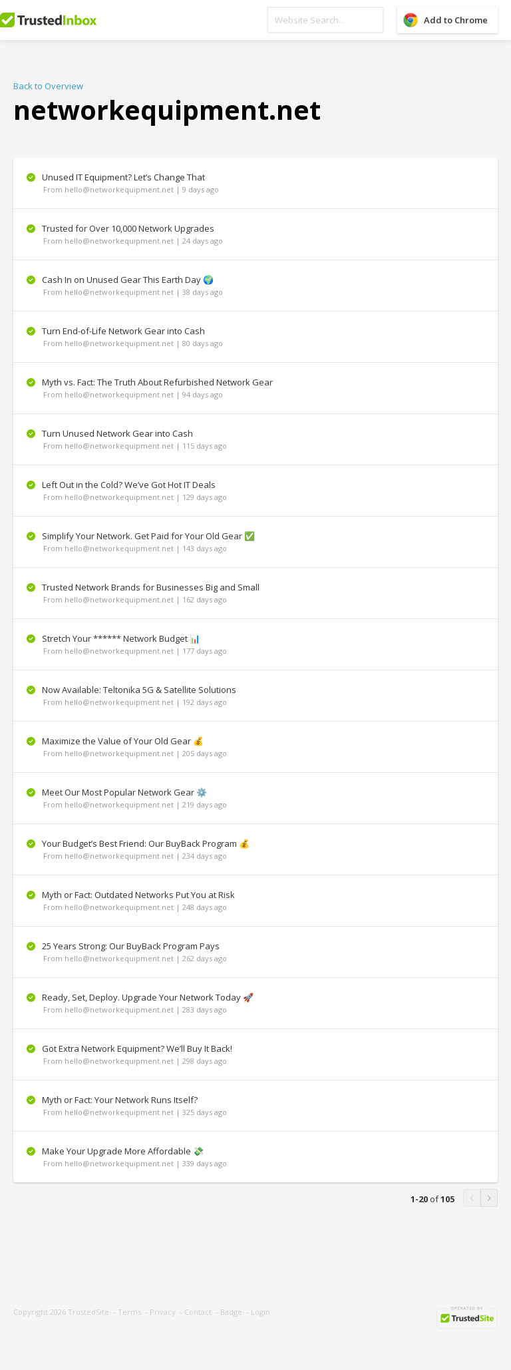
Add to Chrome (456, 20)
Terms (129, 1312)
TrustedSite (88, 1312)
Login (260, 1312)
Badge (231, 1312)
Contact (198, 1312)
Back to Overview (48, 86)
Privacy (163, 1312)
